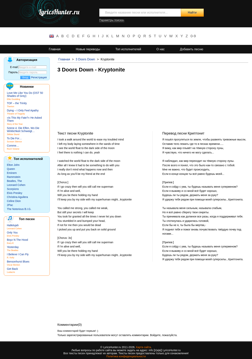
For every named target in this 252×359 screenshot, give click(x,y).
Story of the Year (15, 124)
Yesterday (13, 247)
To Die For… (14, 138)
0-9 (193, 36)
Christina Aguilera (17, 197)
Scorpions (13, 188)
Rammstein (13, 176)
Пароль (13, 72)
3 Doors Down (85, 59)
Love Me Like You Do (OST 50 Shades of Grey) (25, 94)
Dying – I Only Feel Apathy (23, 110)
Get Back (12, 268)
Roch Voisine (13, 149)
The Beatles (12, 250)
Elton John (13, 164)
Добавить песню (191, 49)
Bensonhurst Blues (18, 261)
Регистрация (39, 77)
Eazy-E (10, 243)
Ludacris (11, 272)
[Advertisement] (152, 104)
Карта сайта (143, 347)
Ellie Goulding (13, 99)
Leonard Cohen (16, 184)
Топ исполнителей (128, 49)
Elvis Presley (14, 192)
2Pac (10, 205)
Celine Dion (14, 201)
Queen (11, 168)
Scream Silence (14, 141)
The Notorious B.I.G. (19, 209)
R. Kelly (10, 257)
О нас (161, 49)
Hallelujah (13, 225)
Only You (12, 232)
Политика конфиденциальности (126, 356)
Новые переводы (88, 49)
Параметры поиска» (111, 20)
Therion (10, 106)
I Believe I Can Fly (18, 254)
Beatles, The (14, 180)
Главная (54, 49)
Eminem (12, 172)
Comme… (13, 145)
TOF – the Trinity (17, 103)
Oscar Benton (13, 265)
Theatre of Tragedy (16, 114)
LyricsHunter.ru (59, 12)
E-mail (14, 67)
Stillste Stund (13, 134)
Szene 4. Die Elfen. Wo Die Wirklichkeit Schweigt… (23, 129)
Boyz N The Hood (17, 239)
